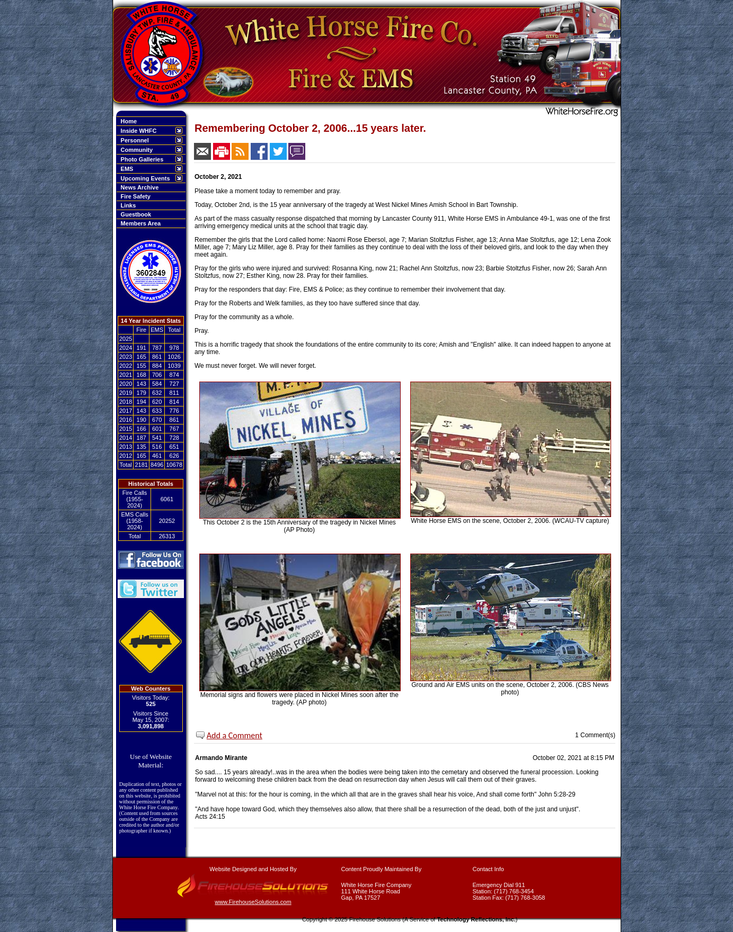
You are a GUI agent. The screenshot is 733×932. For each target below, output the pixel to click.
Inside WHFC (137, 131)
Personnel (133, 140)
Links (127, 205)
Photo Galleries (141, 159)
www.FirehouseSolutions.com (253, 902)
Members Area (139, 223)
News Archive (138, 187)
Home (127, 121)
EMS (126, 169)
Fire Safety (134, 196)
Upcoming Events (144, 178)
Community (135, 150)
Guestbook (135, 214)
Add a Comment (234, 735)
